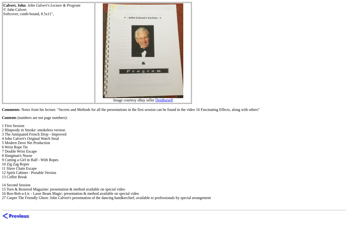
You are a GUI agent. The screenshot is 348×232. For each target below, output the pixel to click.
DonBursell (164, 100)
